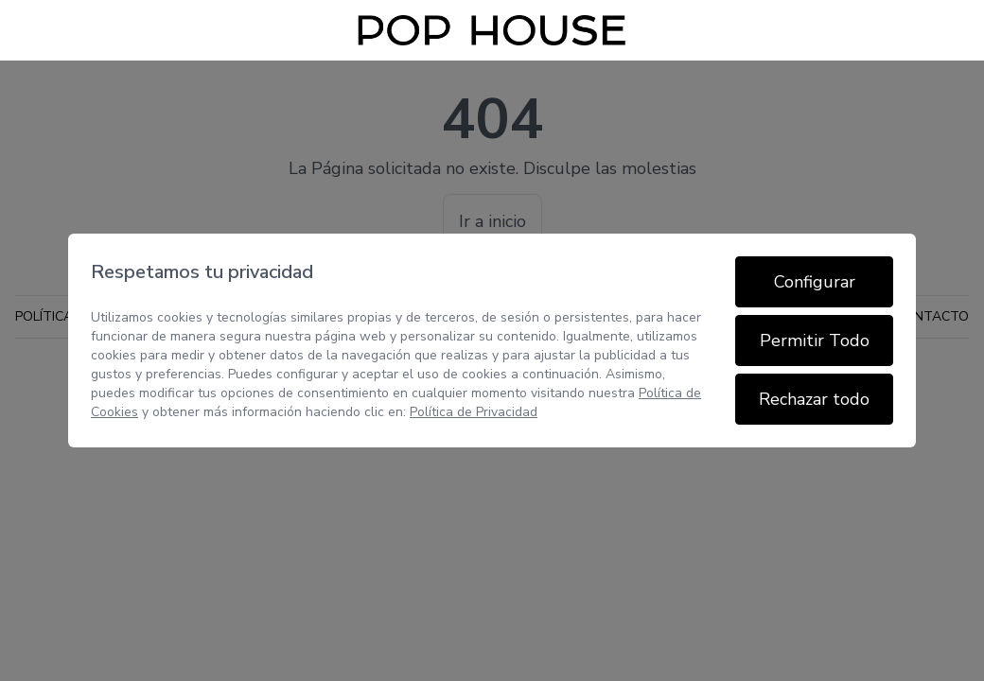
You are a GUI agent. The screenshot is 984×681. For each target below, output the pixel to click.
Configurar (814, 282)
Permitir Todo (815, 340)
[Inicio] (492, 30)
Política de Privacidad (473, 412)
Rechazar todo (814, 399)
